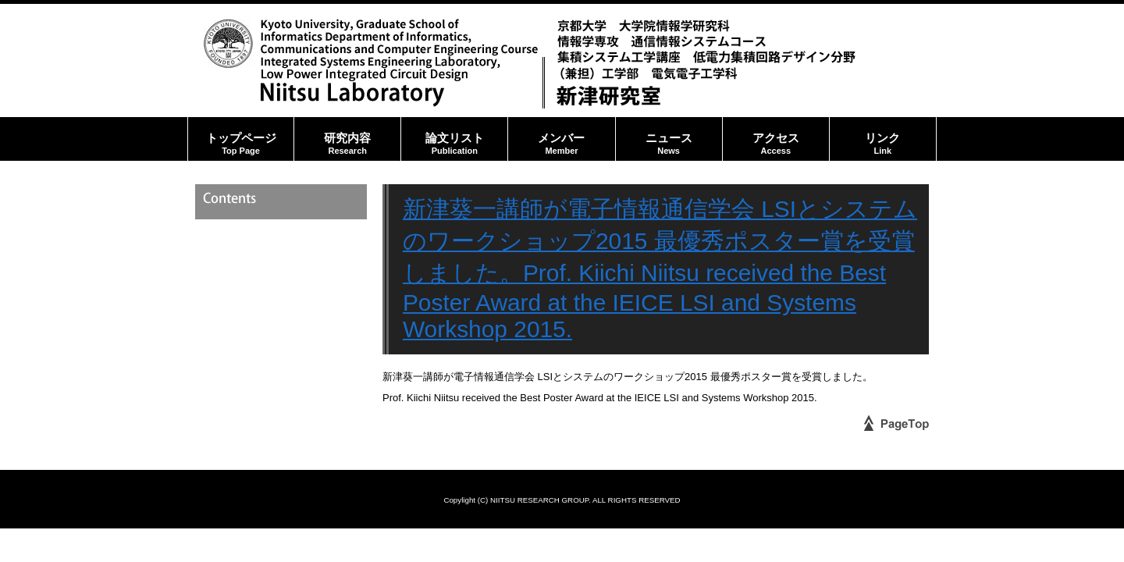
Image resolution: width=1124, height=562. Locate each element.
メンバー (561, 138)
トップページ (240, 138)
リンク (883, 138)
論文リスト (454, 138)
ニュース (669, 138)
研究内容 (347, 138)
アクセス (776, 138)
